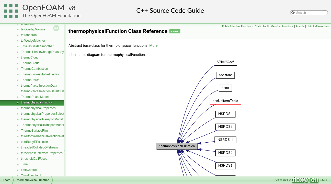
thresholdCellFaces (34, 158)
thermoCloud (30, 57)
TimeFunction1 (31, 175)
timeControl (29, 170)
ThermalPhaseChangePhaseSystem (46, 52)
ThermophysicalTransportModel (42, 125)
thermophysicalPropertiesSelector (44, 114)
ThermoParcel (30, 80)
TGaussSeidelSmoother (37, 46)
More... (154, 45)
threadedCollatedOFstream (39, 147)
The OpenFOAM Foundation (51, 15)
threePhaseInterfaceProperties (42, 153)
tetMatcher (28, 24)
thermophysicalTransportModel (42, 119)
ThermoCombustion (34, 69)
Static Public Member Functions (274, 26)
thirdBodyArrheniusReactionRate (43, 136)
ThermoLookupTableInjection (40, 74)
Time (24, 164)
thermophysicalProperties (38, 108)
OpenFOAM (43, 7)
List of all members (318, 26)
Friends (299, 26)
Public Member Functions (237, 26)
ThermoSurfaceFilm (34, 130)
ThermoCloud (30, 63)
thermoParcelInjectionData (39, 85)
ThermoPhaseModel (35, 97)
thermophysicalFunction (37, 102)
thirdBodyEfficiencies (35, 142)
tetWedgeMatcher (33, 40)
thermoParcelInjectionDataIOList (43, 91)
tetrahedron (29, 35)
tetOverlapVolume (33, 29)
